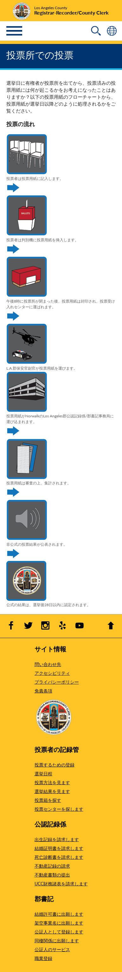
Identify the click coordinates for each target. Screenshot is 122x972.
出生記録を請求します (57, 839)
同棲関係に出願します (57, 940)
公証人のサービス (52, 949)
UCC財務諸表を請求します (61, 883)
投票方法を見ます (52, 782)
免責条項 (43, 690)
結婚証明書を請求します (59, 848)
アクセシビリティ (52, 673)
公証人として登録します (59, 931)
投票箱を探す (48, 800)
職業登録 (43, 958)
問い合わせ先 (48, 664)
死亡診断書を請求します (59, 857)
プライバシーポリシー (57, 682)
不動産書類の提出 (52, 874)
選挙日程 (43, 773)
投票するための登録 (54, 764)
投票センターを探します (59, 809)
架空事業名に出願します (59, 923)
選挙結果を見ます (52, 791)
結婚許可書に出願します (59, 914)
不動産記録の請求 (52, 866)
